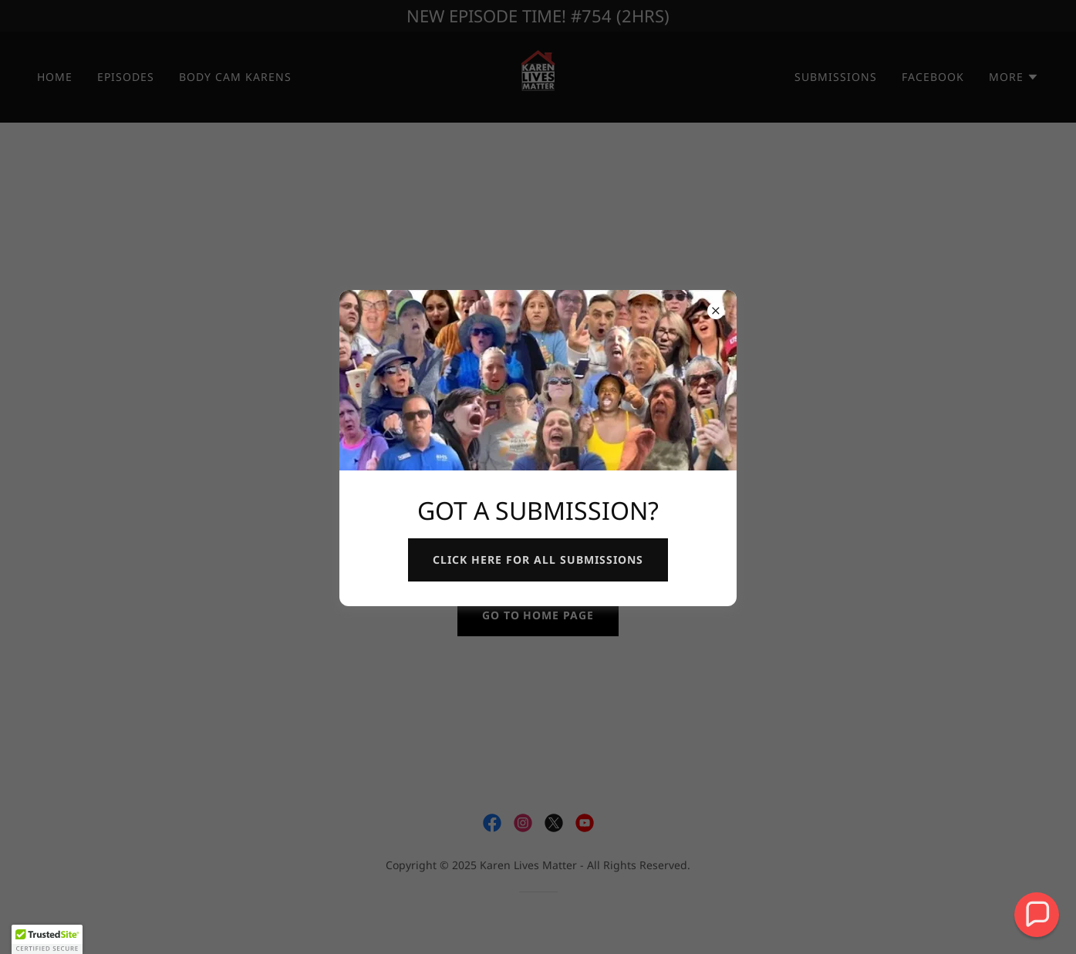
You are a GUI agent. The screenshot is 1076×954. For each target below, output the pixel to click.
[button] (1036, 914)
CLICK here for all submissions (538, 559)
